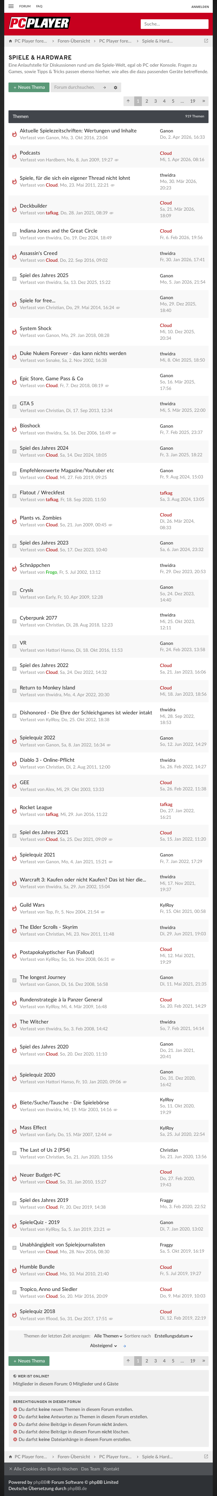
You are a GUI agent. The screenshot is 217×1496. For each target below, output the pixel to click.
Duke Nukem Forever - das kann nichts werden (73, 353)
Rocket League (36, 807)
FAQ (39, 6)
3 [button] (155, 101)
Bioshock (30, 426)
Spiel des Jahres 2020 (44, 1047)
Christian (55, 307)
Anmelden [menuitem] (200, 7)
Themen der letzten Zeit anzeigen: (73, 1336)
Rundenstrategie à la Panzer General (61, 1000)
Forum (25, 6)
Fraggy (166, 1200)
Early (50, 597)
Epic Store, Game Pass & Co (51, 378)
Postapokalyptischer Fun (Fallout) (57, 952)
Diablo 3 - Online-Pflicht (47, 760)
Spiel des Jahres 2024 (44, 448)
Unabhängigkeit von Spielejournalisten (62, 1245)
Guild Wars (32, 905)
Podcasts (30, 153)
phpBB (40, 1482)
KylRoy (52, 720)
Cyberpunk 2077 (38, 618)
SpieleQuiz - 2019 (40, 1222)
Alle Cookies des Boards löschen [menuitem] (43, 1469)
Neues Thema (29, 87)
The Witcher (34, 1022)
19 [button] (192, 101)
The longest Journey (43, 977)
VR (23, 643)
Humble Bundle (37, 1267)
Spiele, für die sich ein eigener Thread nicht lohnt (75, 178)
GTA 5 (27, 403)
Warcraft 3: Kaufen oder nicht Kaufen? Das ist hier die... (83, 880)
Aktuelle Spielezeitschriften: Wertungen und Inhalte (78, 131)
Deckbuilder (33, 206)
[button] (128, 101)
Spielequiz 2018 (37, 1311)
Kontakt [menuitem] (111, 1469)
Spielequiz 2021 (37, 855)
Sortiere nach (159, 1336)
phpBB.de (77, 1488)
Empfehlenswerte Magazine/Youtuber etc (67, 470)
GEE (24, 782)
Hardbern (55, 160)
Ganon (52, 138)
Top (49, 912)
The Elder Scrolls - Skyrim (49, 927)
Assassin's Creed (38, 253)
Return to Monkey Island (47, 688)
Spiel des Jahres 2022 (44, 665)
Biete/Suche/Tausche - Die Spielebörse (64, 1102)
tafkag (52, 213)
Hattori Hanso (60, 650)
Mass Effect (33, 1127)
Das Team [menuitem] (90, 1469)
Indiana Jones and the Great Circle (58, 231)
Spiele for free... (37, 300)
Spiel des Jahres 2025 (44, 275)
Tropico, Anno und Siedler (48, 1289)
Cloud (166, 153)
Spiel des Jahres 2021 (44, 832)
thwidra (167, 175)
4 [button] (164, 101)
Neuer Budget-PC (40, 1175)
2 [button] (147, 101)
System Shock (35, 328)
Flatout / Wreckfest (42, 492)
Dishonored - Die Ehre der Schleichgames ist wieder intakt (86, 713)
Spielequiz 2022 (37, 737)
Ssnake (53, 360)
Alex (49, 789)
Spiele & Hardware (40, 58)
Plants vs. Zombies (41, 518)
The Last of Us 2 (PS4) (45, 1150)
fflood (52, 1318)
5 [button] (173, 101)
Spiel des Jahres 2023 (44, 543)
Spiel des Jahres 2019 (44, 1200)
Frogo (51, 572)
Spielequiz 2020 (37, 1075)
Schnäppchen (35, 565)
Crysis (26, 590)
